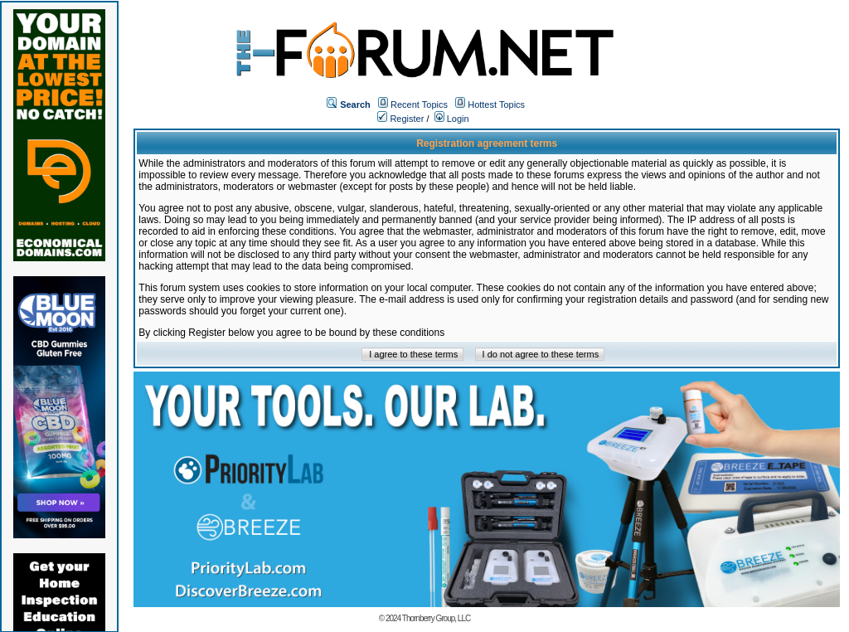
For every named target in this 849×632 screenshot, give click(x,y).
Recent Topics (419, 104)
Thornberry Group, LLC (436, 618)
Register (400, 119)
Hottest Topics (496, 104)
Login (451, 119)
